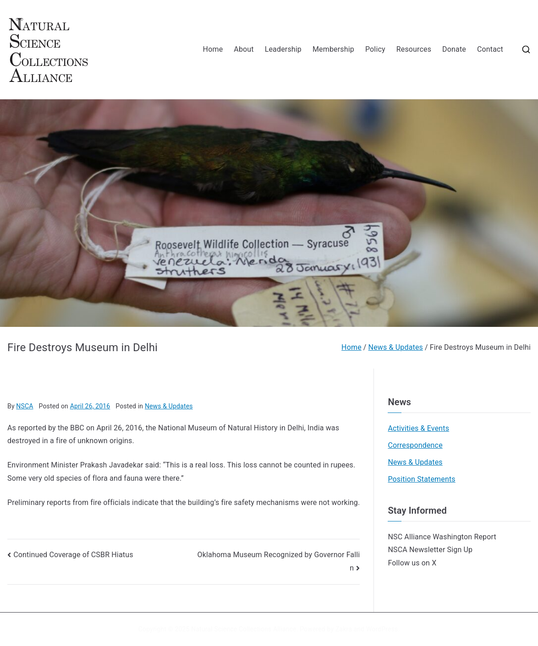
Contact (490, 49)
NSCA (24, 406)
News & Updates (169, 406)
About (243, 49)
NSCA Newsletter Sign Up (430, 549)
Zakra (343, 629)
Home (213, 49)
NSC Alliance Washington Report (442, 536)
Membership (333, 49)
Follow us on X (412, 563)
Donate (454, 49)
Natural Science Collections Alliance (243, 629)
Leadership (283, 49)
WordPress (382, 629)
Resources (413, 49)
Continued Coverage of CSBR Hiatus (73, 554)
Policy (375, 49)
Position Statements (421, 479)
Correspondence (415, 445)
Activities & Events (418, 428)
